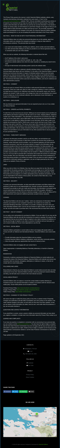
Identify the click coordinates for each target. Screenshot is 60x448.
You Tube (30, 365)
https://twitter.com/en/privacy (23, 291)
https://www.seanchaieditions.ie (12, 21)
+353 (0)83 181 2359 (30, 354)
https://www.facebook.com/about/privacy (28, 288)
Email (30, 351)
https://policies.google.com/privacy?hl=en (27, 289)
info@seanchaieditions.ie (24, 324)
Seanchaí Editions (43, 444)
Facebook (30, 363)
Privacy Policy (30, 374)
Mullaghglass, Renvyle (30, 348)
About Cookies (30, 377)
